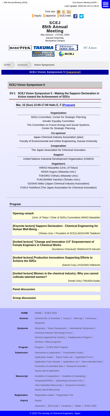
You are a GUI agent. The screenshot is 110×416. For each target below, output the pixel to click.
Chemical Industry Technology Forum (53, 332)
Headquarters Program (79, 337)
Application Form (83, 357)
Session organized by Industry (50, 337)
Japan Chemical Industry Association (55, 137)
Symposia (22, 65)
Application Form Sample (47, 361)
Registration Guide (44, 395)
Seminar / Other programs (48, 341)
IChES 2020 (51, 313)
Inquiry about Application (47, 370)
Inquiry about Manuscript (47, 389)
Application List (70, 361)
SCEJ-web (65, 15)
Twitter (77, 406)
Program (68, 105)
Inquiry (37, 15)
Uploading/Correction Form (69, 380)
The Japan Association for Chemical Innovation (58, 149)
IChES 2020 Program (57, 347)
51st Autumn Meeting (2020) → (86, 2)
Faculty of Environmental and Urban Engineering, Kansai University (58, 141)
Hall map (77, 318)
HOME (7, 65)
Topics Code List (64, 357)
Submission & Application (47, 352)
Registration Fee (65, 395)
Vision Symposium (44, 65)
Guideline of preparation (47, 376)
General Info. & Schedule (47, 318)
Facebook (66, 406)
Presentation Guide (73, 352)
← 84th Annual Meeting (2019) (14, 2)
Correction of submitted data (49, 366)
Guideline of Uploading (73, 376)
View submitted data (91, 361)
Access (66, 318)
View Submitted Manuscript (48, 385)
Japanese (50, 15)
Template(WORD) (44, 380)
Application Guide (44, 357)
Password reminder (76, 366)
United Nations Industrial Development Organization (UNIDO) (58, 158)
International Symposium (81, 328)
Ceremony (90, 318)
